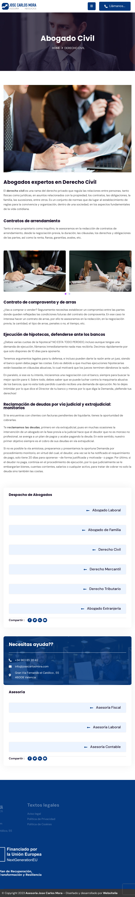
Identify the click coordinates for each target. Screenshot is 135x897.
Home (56, 48)
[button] (65, 294)
